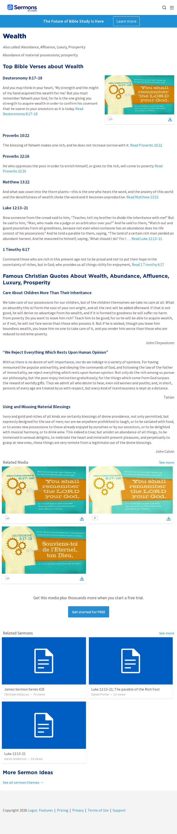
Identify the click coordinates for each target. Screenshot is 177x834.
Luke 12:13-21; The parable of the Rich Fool (125, 689)
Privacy (78, 810)
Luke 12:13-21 (15, 753)
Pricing (62, 810)
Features (46, 810)
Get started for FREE (88, 611)
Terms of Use (98, 810)
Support (119, 810)
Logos (32, 810)
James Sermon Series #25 (24, 689)
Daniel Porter (100, 694)
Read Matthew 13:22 (142, 197)
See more (166, 462)
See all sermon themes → (23, 782)
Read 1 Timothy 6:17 (148, 264)
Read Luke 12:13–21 (147, 238)
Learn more (126, 21)
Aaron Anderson (15, 759)
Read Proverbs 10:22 (146, 145)
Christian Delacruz (16, 694)
